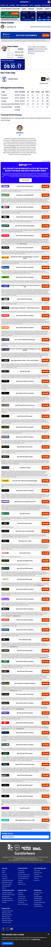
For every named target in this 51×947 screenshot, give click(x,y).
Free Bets (12, 5)
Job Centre (4, 904)
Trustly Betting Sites (38, 898)
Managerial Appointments (7, 902)
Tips (7, 5)
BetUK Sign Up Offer (6, 918)
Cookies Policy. (36, 939)
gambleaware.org (40, 587)
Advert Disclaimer (46, 163)
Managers (31, 9)
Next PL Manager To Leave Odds (10, 9)
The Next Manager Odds (7, 894)
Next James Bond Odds (23, 906)
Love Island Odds (21, 898)
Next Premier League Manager (8, 896)
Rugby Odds (36, 882)
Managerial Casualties (7, 900)
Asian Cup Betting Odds (23, 880)
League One (20, 882)
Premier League (21, 872)
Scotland (20, 49)
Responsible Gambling (7, 884)
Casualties (39, 9)
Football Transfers (22, 886)
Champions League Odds (23, 878)
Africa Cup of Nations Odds (24, 876)
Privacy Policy (5, 878)
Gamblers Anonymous (33, 860)
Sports (31, 5)
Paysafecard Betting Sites (39, 904)
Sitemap (4, 890)
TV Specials (20, 894)
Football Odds (37, 872)
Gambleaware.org (23, 245)
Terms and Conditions (7, 886)
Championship (21, 874)
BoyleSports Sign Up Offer (7, 922)
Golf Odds (36, 880)
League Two (20, 884)
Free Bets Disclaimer (6, 888)
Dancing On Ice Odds (22, 902)
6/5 (39, 19)
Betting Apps (36, 896)
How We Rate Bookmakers (7, 882)
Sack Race (37, 5)
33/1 (47, 79)
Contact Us (4, 876)
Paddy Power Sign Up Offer (7, 913)
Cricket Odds (36, 876)
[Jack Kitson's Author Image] (20, 128)
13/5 (44, 19)
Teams (24, 9)
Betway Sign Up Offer (6, 924)
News (17, 5)
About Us (4, 872)
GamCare (18, 860)
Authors (3, 874)
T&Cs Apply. (6, 178)
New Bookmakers (37, 902)
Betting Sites (24, 5)
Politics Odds (20, 896)
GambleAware (24, 860)
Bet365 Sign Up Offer (6, 914)
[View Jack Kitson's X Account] (15, 27)
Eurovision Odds (21, 900)
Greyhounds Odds (38, 874)
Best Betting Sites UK (38, 894)
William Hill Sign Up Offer (7, 916)
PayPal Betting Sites (38, 900)
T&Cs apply (7, 618)
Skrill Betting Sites (37, 906)
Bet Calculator (46, 5)
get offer (15, 13)
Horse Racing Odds (38, 878)
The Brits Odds (21, 904)
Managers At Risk (5, 898)
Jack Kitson (10, 27)
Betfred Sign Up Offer (6, 920)
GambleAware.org (16, 618)
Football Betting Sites (38, 908)
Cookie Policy (5, 880)
